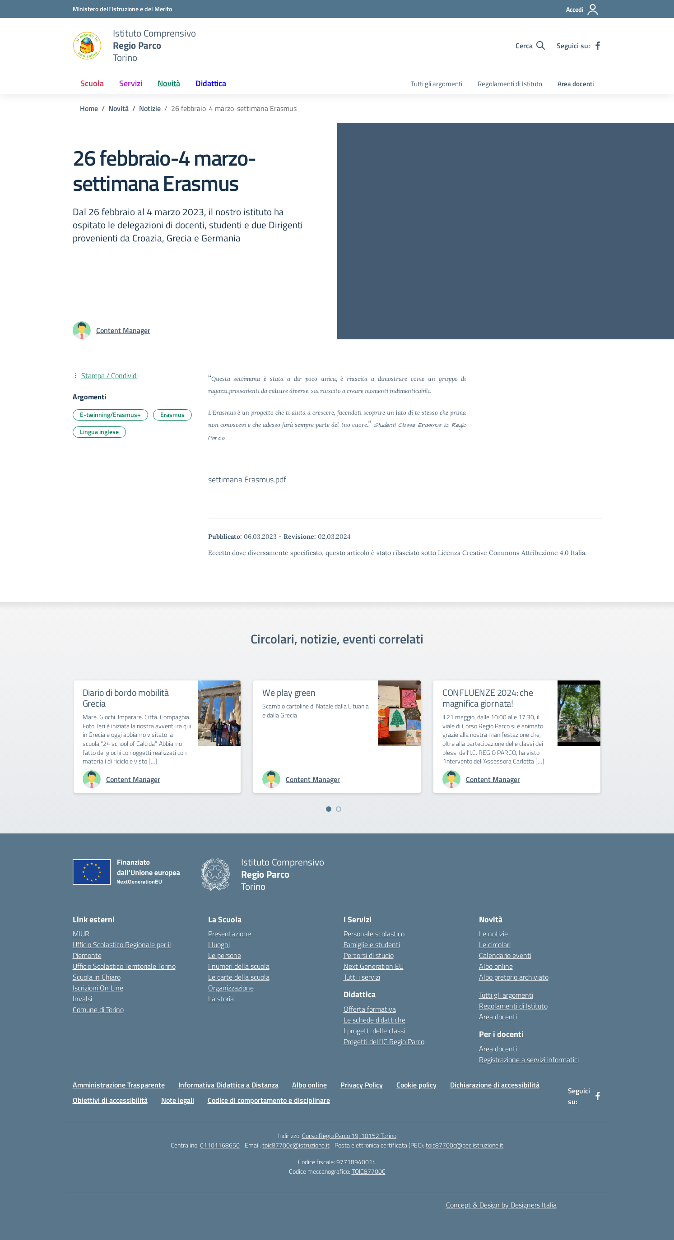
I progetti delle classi (374, 1030)
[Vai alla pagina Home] (89, 108)
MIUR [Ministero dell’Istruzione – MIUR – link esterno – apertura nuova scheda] (81, 933)
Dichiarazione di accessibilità (494, 1084)
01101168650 (220, 1145)
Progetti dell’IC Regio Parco (384, 1041)
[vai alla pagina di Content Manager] (123, 330)
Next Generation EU (374, 966)
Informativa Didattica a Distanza (228, 1084)
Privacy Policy (361, 1084)
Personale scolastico (374, 933)
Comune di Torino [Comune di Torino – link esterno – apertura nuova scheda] (98, 1009)
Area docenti (576, 84)
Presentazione (229, 933)
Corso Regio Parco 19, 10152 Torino (349, 1135)
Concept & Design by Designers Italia (501, 1204)
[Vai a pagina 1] (328, 809)
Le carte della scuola (239, 977)
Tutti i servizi (362, 977)
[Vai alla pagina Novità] (118, 108)
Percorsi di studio (369, 955)
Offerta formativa (370, 1009)
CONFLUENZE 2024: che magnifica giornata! (487, 697)
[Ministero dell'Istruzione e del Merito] (122, 9)
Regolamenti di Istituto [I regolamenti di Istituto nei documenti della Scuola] (510, 84)
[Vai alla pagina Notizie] (150, 108)
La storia (221, 998)
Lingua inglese (99, 431)
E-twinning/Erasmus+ (110, 414)
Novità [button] (169, 83)
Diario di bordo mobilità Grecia (126, 697)
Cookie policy (416, 1084)
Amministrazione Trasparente (119, 1084)
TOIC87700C (369, 1171)
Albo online (496, 966)
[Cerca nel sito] (530, 45)
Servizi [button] (130, 83)
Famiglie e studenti (372, 944)
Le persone (224, 955)
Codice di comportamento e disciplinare (269, 1100)
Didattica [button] (210, 83)
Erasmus (172, 414)
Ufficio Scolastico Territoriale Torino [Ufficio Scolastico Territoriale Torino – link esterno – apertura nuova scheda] (124, 966)
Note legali (177, 1100)
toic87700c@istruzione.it (296, 1145)
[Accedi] (582, 9)
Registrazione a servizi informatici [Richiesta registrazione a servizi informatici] (529, 1059)
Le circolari (495, 944)
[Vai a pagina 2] (338, 809)
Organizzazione (231, 987)
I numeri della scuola (239, 966)
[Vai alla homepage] (87, 45)
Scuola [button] (92, 83)
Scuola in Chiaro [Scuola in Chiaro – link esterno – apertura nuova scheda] (97, 977)
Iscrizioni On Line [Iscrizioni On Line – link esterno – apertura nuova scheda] (98, 987)
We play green (288, 692)
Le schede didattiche (374, 1019)
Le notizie (493, 933)
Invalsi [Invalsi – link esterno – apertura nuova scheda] (82, 998)
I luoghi (219, 944)
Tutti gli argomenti (436, 84)
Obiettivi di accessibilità (110, 1100)
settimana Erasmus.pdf (247, 479)
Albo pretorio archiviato (513, 977)
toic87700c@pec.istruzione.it (464, 1145)
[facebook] (598, 46)
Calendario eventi (505, 955)
